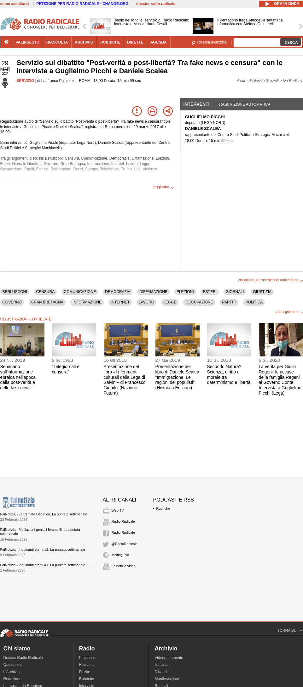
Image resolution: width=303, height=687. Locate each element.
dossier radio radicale (155, 4)
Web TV (118, 510)
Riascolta (87, 664)
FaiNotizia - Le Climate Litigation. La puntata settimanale (43, 514)
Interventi (197, 104)
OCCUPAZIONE (199, 302)
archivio (84, 42)
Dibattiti (161, 672)
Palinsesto (87, 657)
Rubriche (163, 508)
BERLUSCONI (15, 292)
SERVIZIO (25, 81)
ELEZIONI (185, 292)
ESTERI (210, 292)
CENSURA (45, 292)
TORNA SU (286, 630)
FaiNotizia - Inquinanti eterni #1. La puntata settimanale (42, 565)
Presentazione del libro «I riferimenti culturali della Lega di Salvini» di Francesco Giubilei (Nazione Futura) (125, 380)
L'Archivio (11, 672)
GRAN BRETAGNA (47, 302)
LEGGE (169, 302)
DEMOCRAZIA (117, 292)
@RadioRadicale (125, 544)
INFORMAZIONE (87, 302)
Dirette (84, 672)
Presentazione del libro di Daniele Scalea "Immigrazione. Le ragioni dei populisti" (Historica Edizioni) (177, 377)
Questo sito (13, 664)
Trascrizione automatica (244, 104)
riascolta (57, 42)
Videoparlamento (169, 657)
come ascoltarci (14, 4)
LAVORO (146, 302)
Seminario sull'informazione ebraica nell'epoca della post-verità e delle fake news (18, 377)
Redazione (12, 679)
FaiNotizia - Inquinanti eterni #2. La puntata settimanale (42, 549)
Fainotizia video (124, 566)
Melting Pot (120, 555)
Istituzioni (163, 664)
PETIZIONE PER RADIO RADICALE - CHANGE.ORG (83, 4)
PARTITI (229, 302)
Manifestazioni (167, 679)
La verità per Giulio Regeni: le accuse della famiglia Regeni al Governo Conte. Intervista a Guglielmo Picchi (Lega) (280, 380)
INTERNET (120, 302)
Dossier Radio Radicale (23, 657)
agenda (158, 42)
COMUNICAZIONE (80, 292)
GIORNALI (235, 292)
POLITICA (254, 302)
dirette (135, 42)
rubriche (110, 42)
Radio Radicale (123, 521)
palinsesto (28, 42)
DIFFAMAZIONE (153, 292)
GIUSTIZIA (262, 292)
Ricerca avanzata (212, 42)
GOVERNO (12, 302)
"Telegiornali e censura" (65, 369)
